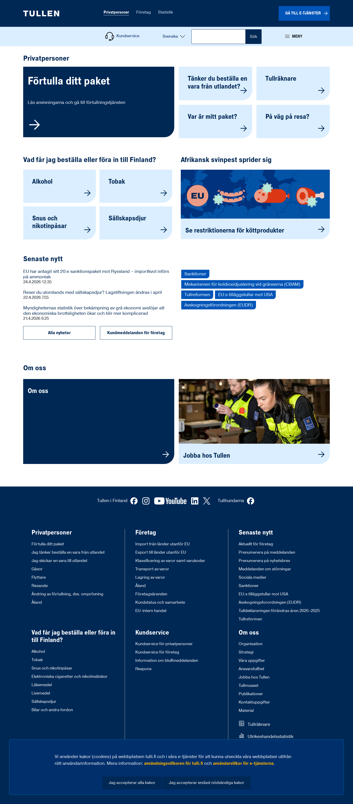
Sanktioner (195, 274)
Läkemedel (42, 685)
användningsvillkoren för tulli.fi (173, 763)
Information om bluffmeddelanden (166, 660)
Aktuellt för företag (256, 544)
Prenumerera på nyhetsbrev (264, 561)
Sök (253, 36)
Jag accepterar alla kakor (132, 783)
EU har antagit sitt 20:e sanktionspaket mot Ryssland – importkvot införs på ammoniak (96, 274)
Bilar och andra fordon (52, 710)
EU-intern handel (150, 611)
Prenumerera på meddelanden (267, 552)
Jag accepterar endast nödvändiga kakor (206, 783)
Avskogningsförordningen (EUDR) (218, 305)
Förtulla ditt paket (48, 544)
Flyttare (39, 577)
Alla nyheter (59, 333)
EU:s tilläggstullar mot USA (245, 295)
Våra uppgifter (252, 660)
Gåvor (37, 569)
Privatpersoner (52, 533)
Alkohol (38, 651)
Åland (37, 602)
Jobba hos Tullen (254, 677)
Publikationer (251, 694)
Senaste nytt (43, 259)
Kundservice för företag (157, 652)
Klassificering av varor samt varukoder (170, 561)
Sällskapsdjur (44, 701)
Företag (145, 533)
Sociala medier (252, 577)
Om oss (249, 633)
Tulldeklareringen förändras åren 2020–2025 (279, 611)
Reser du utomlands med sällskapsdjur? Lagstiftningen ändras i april (92, 292)
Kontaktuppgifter (254, 702)
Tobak (37, 660)
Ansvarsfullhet (251, 669)
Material (246, 710)
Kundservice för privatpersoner (164, 644)
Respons (143, 669)
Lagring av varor (150, 577)
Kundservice (152, 633)
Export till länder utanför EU (160, 552)
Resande (40, 586)
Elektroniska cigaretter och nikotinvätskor (70, 676)
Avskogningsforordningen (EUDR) (270, 602)
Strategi (246, 652)
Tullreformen (197, 295)
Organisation (250, 644)
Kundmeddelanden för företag (136, 333)
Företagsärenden (151, 594)
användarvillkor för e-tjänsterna (243, 763)
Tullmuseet (248, 685)
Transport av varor (152, 569)
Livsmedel (41, 693)
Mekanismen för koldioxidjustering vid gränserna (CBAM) (242, 284)
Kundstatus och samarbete (160, 602)
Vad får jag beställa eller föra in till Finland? (89, 160)
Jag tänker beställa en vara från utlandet (68, 552)
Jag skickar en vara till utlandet (59, 561)
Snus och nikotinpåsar (52, 668)
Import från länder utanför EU (162, 544)
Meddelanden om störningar (265, 569)
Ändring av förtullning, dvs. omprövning (67, 594)
